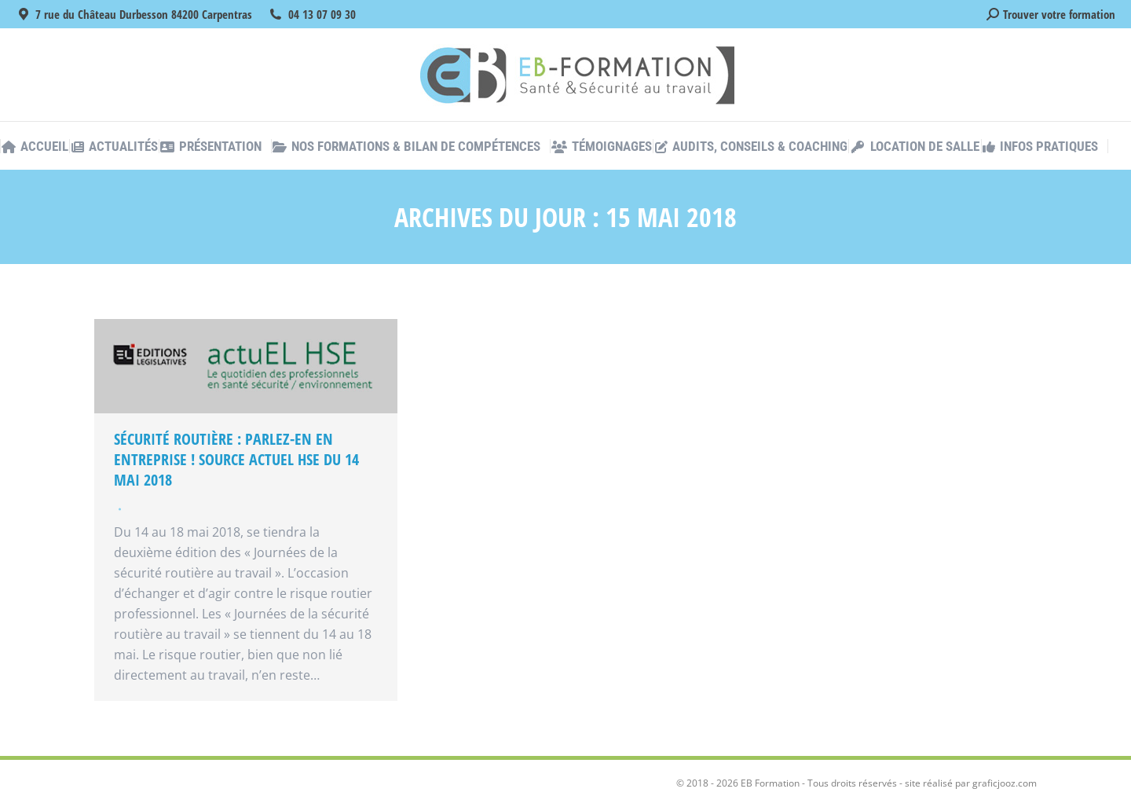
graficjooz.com (1004, 783)
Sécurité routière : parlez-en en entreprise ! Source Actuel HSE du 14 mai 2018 (236, 459)
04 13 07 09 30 (322, 14)
